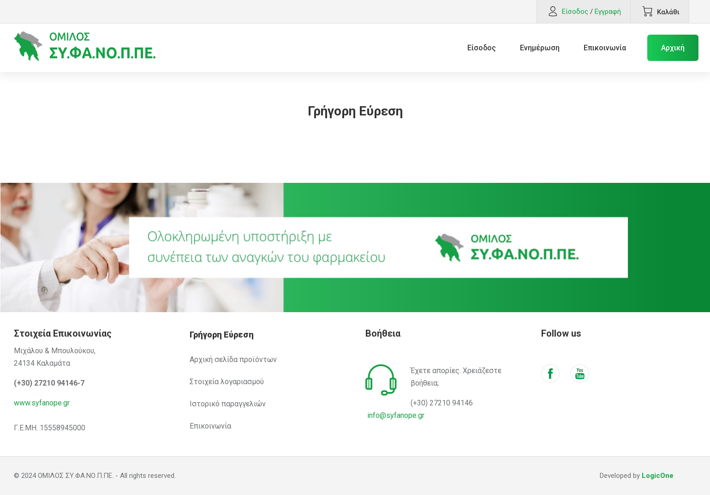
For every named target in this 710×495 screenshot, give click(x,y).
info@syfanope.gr (395, 415)
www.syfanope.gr (42, 402)
